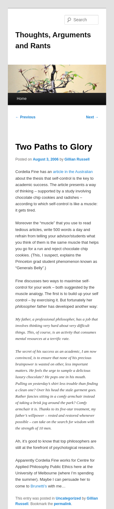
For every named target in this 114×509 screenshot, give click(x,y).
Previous (26, 117)
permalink (62, 504)
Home (21, 99)
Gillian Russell (77, 159)
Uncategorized (68, 498)
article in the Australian (73, 171)
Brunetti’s (38, 486)
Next (92, 117)
